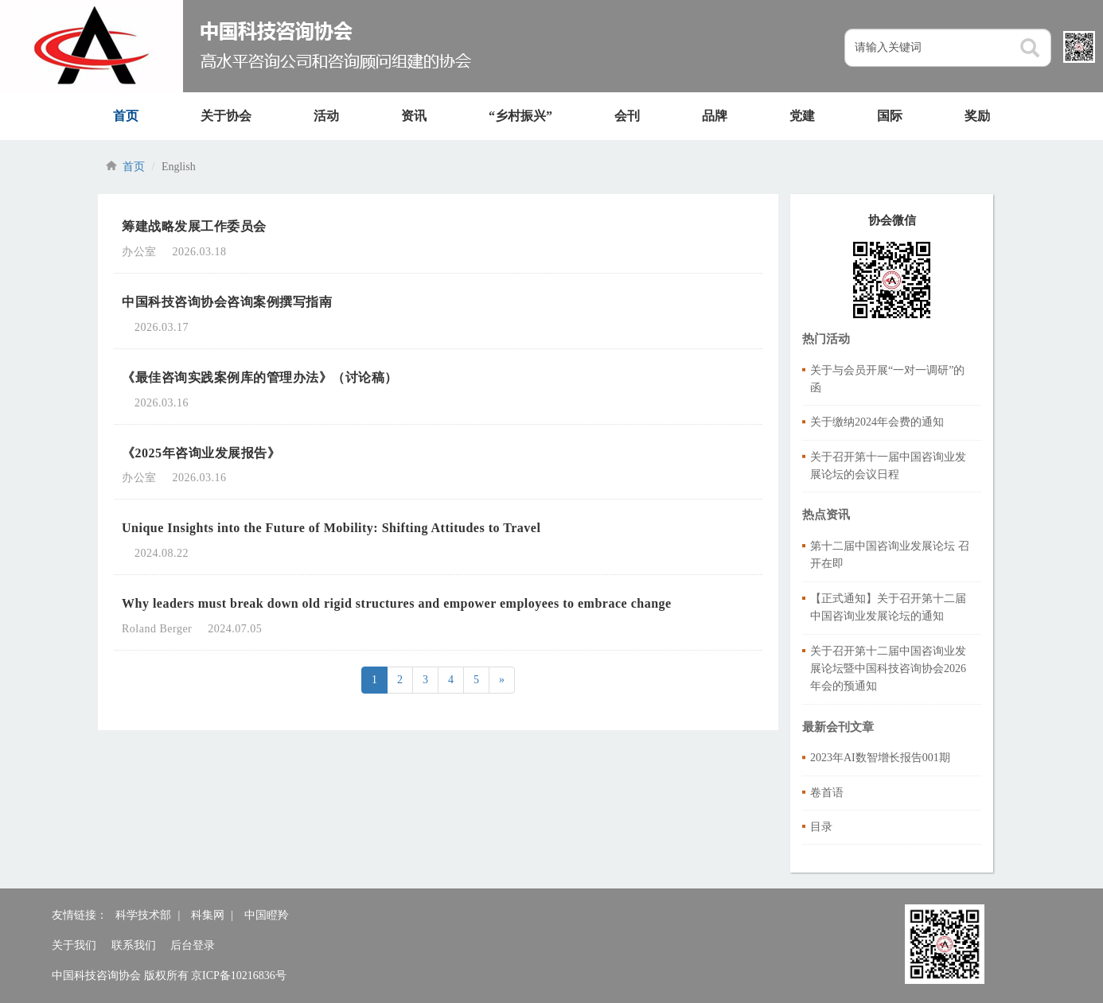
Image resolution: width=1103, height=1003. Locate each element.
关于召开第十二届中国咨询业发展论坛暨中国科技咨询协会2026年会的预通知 (888, 669)
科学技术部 (143, 915)
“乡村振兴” (520, 115)
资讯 (414, 115)
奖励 (977, 115)
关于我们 (74, 945)
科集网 (207, 915)
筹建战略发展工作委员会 (194, 226)
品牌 (714, 115)
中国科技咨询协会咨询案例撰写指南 (227, 302)
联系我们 (133, 945)
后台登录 (192, 945)
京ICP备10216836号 (238, 976)
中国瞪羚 (266, 915)
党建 (802, 115)
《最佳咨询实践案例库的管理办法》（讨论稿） (260, 377)
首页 (125, 115)
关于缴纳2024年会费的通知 (877, 422)
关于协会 (226, 115)
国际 (889, 115)
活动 (326, 115)
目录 (821, 827)
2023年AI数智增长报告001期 (880, 758)
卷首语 (827, 793)
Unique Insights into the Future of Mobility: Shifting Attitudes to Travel (331, 528)
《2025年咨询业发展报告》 (201, 453)
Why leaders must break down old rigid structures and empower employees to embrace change (397, 603)
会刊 (627, 115)
